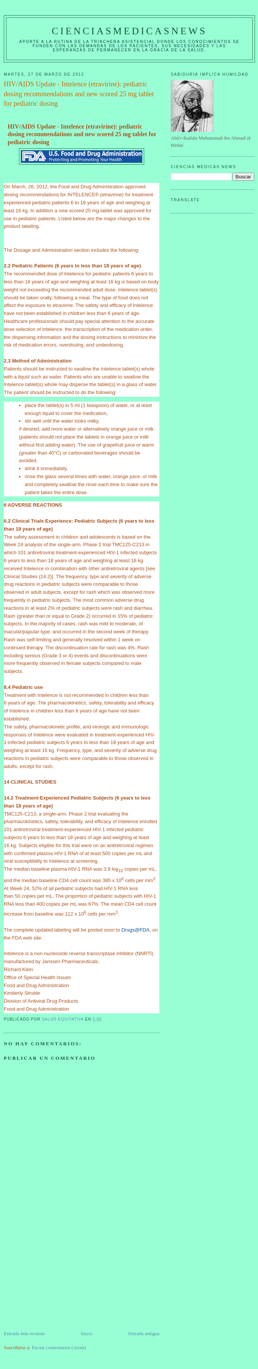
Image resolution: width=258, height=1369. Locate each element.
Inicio (86, 1333)
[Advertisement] (61, 1276)
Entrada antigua (143, 1333)
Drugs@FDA (135, 930)
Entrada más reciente (24, 1333)
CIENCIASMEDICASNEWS (129, 31)
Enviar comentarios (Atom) (59, 1347)
